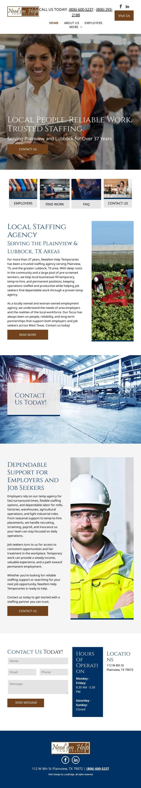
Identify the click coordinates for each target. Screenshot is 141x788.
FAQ (86, 204)
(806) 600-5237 (81, 9)
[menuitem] (53, 23)
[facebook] (121, 7)
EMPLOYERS (23, 203)
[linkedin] (127, 7)
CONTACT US (118, 203)
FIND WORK (55, 204)
